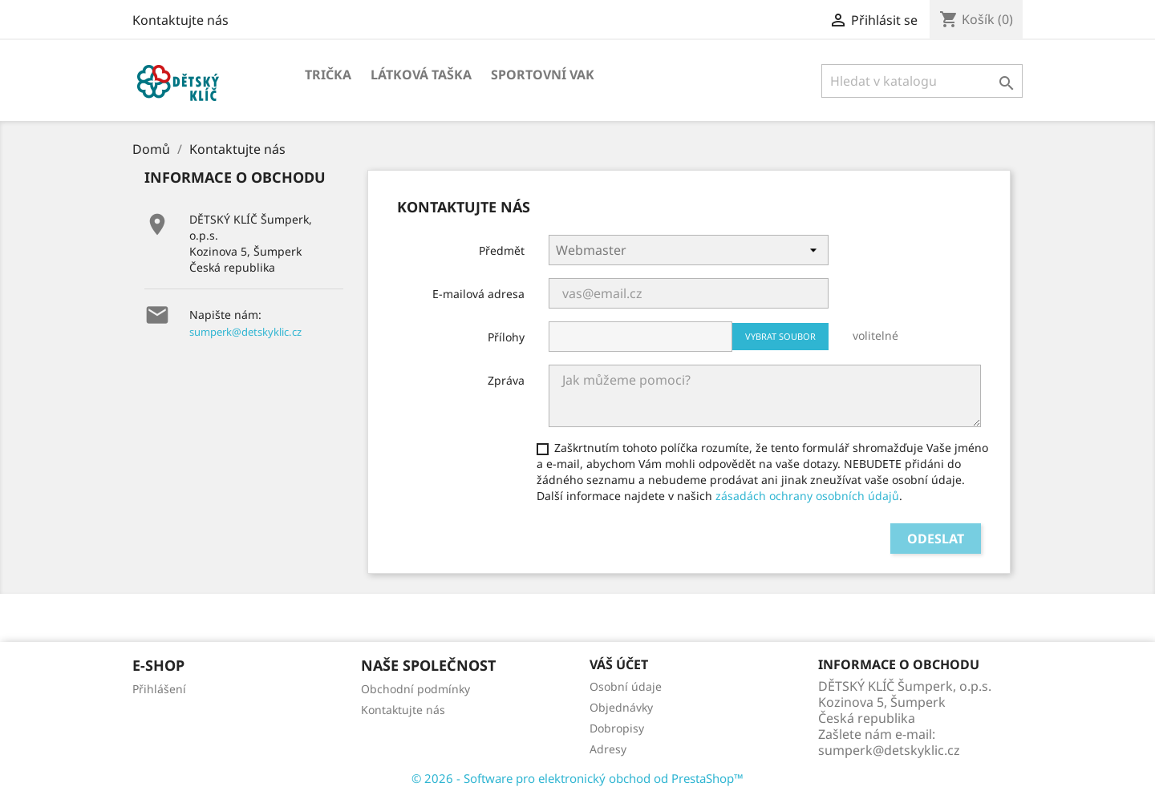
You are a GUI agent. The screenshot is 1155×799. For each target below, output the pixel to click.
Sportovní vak (542, 74)
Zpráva (506, 380)
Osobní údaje (626, 686)
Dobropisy (617, 728)
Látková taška (421, 74)
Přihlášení (159, 688)
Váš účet (619, 664)
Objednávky (621, 707)
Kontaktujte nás (180, 20)
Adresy (608, 749)
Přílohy (506, 337)
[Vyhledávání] (922, 81)
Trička (328, 74)
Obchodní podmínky (415, 688)
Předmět (502, 250)
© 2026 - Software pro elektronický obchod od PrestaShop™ (577, 778)
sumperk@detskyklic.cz (245, 332)
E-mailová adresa (478, 293)
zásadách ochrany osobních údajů (807, 495)
